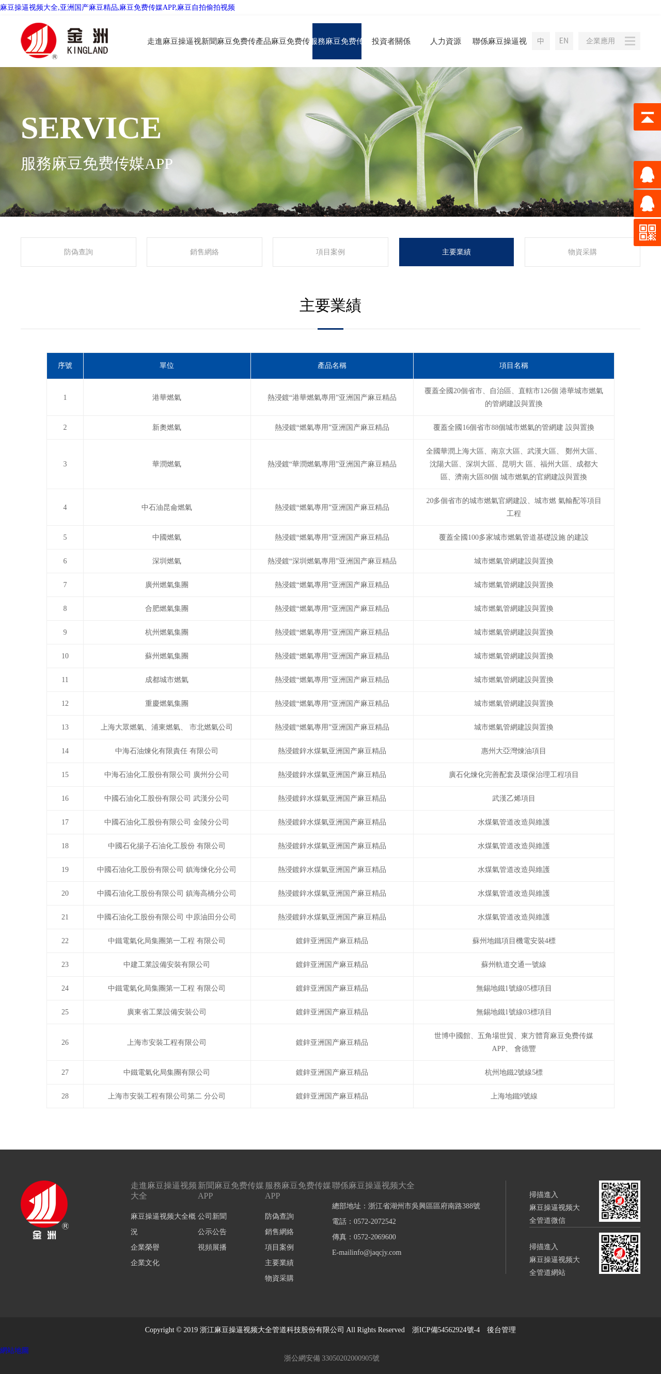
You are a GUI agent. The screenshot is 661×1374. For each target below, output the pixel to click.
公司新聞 (212, 1216)
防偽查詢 (78, 252)
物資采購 (582, 252)
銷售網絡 (204, 252)
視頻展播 (212, 1247)
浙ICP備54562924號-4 (446, 1330)
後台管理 (501, 1330)
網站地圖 (14, 1350)
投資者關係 (391, 41)
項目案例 (330, 252)
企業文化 (145, 1263)
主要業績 (456, 252)
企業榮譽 (145, 1247)
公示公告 (212, 1232)
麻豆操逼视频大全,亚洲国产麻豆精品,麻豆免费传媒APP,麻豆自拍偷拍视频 (117, 7)
